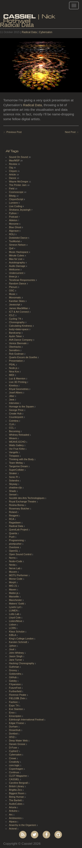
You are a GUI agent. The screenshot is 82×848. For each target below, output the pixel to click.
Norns (12, 557)
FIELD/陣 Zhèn (17, 698)
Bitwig (12, 195)
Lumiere (14, 202)
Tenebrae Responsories (22, 280)
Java (12, 399)
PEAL (12, 364)
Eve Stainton (16, 709)
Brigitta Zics (16, 789)
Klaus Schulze (17, 631)
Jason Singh (16, 656)
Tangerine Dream (18, 466)
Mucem (13, 571)
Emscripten (15, 716)
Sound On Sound (18, 157)
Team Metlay (16, 462)
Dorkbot (13, 733)
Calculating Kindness (21, 325)
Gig (11, 167)
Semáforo (14, 350)
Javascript (15, 304)
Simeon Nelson (17, 244)
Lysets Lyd (15, 607)
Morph (13, 582)
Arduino (13, 810)
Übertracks (15, 346)
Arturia (13, 807)
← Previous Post (12, 132)
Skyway (13, 484)
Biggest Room (17, 793)
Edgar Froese (16, 723)
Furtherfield (15, 691)
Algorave (14, 230)
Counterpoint (16, 417)
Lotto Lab (14, 614)
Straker (13, 473)
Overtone (14, 547)
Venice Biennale (18, 343)
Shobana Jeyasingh (20, 209)
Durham (13, 726)
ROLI (12, 234)
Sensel (13, 494)
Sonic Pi (14, 477)
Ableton (13, 220)
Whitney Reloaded (19, 434)
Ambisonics (15, 818)
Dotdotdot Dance (18, 237)
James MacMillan (19, 308)
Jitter (12, 396)
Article (12, 174)
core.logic (14, 765)
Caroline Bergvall (18, 782)
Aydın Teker (16, 336)
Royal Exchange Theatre (23, 501)
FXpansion (15, 684)
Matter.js (14, 593)
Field (12, 188)
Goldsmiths (15, 673)
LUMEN (13, 610)
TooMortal (15, 241)
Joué (12, 649)
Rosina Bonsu (17, 505)
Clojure (13, 171)
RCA (12, 519)
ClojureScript (16, 199)
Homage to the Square (21, 406)
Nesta (12, 564)
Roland (13, 512)
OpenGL (14, 550)
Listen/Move (16, 621)
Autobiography (17, 262)
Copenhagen (16, 768)
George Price (16, 410)
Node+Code (16, 561)
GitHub (13, 677)
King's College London (21, 638)
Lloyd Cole (15, 617)
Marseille (14, 596)
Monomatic (15, 297)
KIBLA (12, 635)
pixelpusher (15, 543)
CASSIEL (14, 779)
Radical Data (29, 32)
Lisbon (13, 624)
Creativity (14, 761)
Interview (14, 403)
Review (13, 164)
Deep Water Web (18, 740)
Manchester (16, 600)
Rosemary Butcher (19, 508)
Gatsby (13, 680)
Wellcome (14, 269)
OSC (12, 290)
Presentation (16, 360)
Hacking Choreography (22, 663)
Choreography (17, 322)
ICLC (12, 315)
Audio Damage (17, 266)
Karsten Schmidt (18, 642)
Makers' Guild (17, 603)
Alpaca (13, 821)
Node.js (13, 368)
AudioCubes (16, 803)
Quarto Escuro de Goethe (23, 357)
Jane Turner (16, 659)
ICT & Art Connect (19, 311)
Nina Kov (14, 371)
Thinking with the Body (21, 459)
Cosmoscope (16, 192)
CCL (11, 427)
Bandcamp (15, 332)
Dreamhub (15, 730)
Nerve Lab (15, 568)
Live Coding (16, 206)
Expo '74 (14, 705)
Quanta (13, 533)
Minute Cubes (17, 255)
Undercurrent (16, 273)
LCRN (12, 628)
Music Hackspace (19, 252)
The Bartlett (15, 800)
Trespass (14, 455)
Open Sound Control (20, 554)
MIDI (12, 375)
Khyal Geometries (19, 389)
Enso (12, 712)
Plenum (13, 287)
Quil (11, 248)
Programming (16, 540)
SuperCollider (16, 469)
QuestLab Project (19, 529)
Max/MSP (14, 160)
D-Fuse (13, 747)
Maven (13, 589)
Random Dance (18, 283)
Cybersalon (45, 32)
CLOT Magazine (18, 775)
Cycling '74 (15, 318)
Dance (13, 178)
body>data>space (19, 329)
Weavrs (13, 438)
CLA (11, 424)
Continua (14, 772)
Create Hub (15, 413)
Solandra (14, 480)
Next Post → (72, 132)
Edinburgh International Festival (26, 719)
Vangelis (14, 452)
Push (12, 536)
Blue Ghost (15, 227)
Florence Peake (18, 694)
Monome (14, 223)
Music (12, 294)
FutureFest (15, 687)
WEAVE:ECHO (17, 441)
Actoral (13, 828)
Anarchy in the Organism (23, 825)
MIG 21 (13, 585)
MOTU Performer (18, 575)
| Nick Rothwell (29, 17)
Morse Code (16, 578)
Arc (11, 814)
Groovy (13, 670)
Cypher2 (14, 751)
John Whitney (16, 652)
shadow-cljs (16, 487)
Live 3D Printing (18, 382)
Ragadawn (15, 522)
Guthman (14, 666)
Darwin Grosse (17, 744)
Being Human (16, 796)
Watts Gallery (16, 445)
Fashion (13, 702)
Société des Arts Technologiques (27, 498)
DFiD (12, 737)
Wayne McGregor (19, 181)
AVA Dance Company (21, 339)
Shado (13, 491)
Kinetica (13, 385)
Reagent (14, 515)
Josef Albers (16, 392)
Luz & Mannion (17, 378)
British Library (17, 786)
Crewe (13, 758)
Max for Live (16, 259)
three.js (13, 276)
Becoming (15, 431)
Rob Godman (16, 353)
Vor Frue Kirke (17, 448)
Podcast (14, 216)
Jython (13, 645)
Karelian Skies (17, 301)
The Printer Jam (18, 185)
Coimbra (14, 420)
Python (13, 213)
